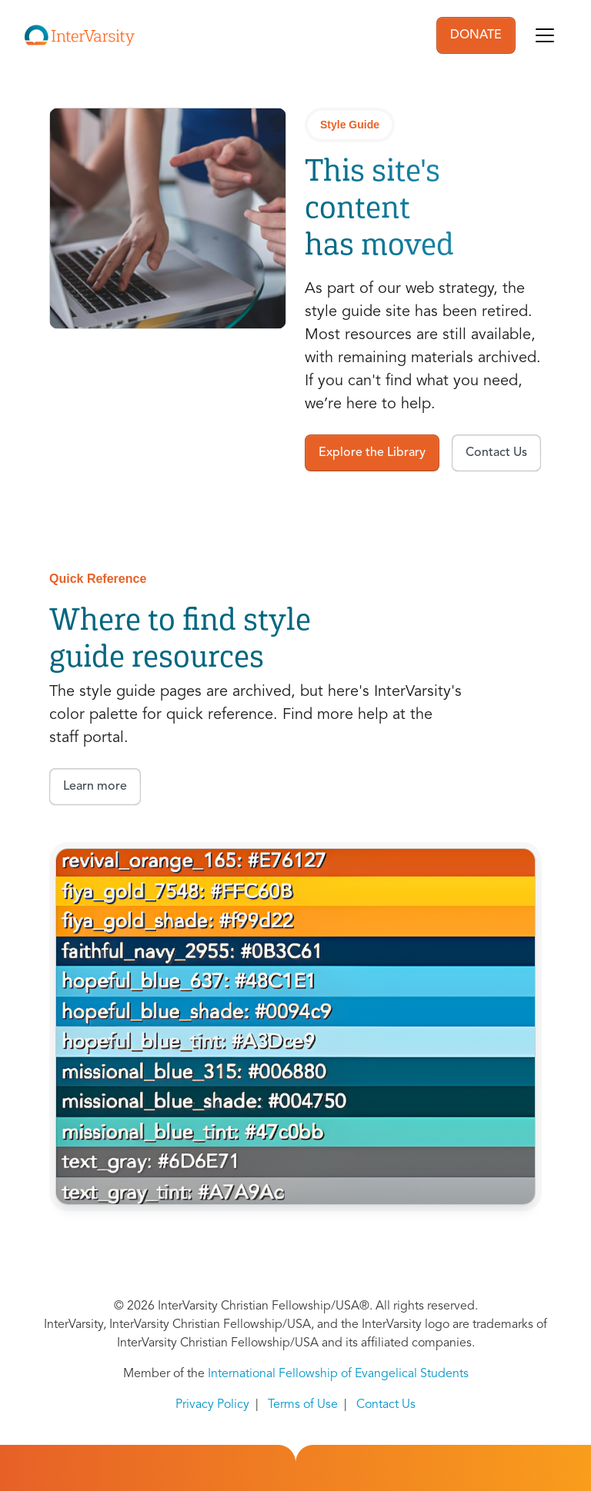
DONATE (476, 35)
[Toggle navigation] (544, 35)
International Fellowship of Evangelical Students (338, 1374)
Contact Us (386, 1405)
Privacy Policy (212, 1405)
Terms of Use (303, 1405)
